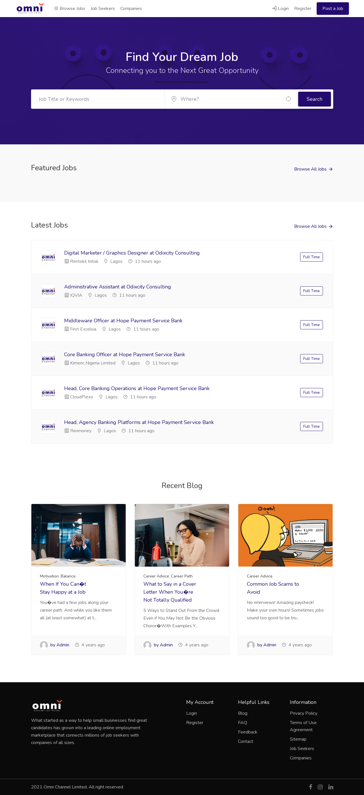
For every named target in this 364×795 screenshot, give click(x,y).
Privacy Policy (303, 713)
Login (280, 8)
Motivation (49, 576)
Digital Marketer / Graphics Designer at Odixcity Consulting (132, 252)
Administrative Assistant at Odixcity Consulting (117, 286)
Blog (242, 713)
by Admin (54, 645)
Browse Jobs (69, 8)
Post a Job (332, 8)
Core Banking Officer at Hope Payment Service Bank (124, 354)
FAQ (242, 723)
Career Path (182, 576)
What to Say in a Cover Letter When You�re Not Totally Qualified (169, 592)
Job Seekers (103, 8)
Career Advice (156, 576)
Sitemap (298, 739)
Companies (131, 8)
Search (314, 99)
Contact (245, 741)
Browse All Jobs (310, 169)
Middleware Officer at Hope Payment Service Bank (123, 320)
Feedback (247, 732)
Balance (68, 576)
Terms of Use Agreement (303, 726)
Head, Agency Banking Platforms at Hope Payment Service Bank (139, 422)
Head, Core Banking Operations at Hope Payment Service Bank (137, 388)
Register (302, 8)
